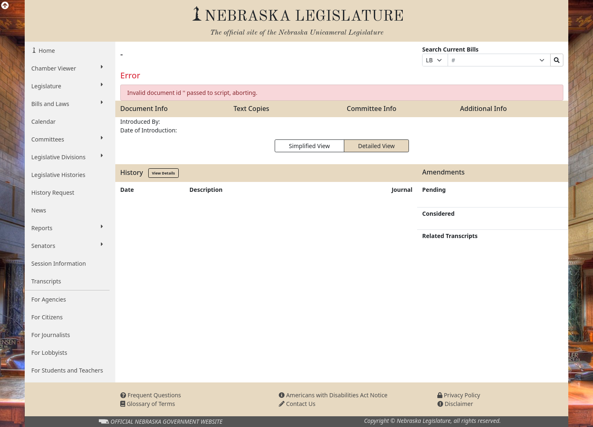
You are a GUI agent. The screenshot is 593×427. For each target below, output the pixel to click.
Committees (67, 139)
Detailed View (376, 146)
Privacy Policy (458, 395)
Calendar (43, 121)
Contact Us (297, 404)
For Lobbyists (49, 352)
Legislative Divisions (67, 157)
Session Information (58, 263)
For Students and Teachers (67, 370)
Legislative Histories (58, 175)
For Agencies (48, 299)
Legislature (67, 86)
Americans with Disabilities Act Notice (333, 395)
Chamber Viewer (67, 68)
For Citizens (47, 317)
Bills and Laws (67, 103)
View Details (163, 173)
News (38, 210)
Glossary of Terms (147, 404)
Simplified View (309, 146)
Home (46, 50)
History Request (52, 192)
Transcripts (46, 281)
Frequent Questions (150, 395)
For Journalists (50, 335)
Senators (67, 245)
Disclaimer (455, 404)
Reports (67, 228)
